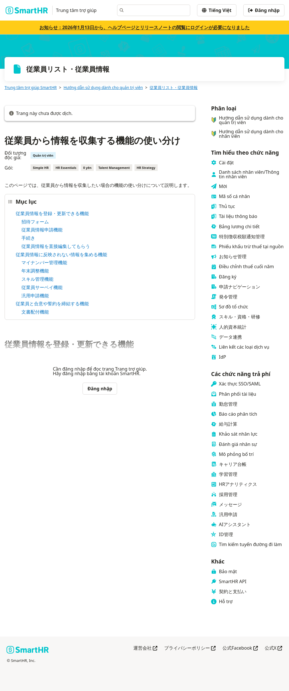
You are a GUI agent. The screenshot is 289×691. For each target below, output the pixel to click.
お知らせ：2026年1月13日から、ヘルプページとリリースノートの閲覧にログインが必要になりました (144, 27)
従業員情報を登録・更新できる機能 (52, 213)
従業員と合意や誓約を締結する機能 (52, 303)
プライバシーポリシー (190, 648)
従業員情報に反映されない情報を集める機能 (61, 254)
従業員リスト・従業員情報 (174, 87)
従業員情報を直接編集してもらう (55, 246)
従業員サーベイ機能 (42, 287)
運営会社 (145, 648)
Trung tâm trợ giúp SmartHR (31, 87)
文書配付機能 (35, 312)
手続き (28, 238)
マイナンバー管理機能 (44, 262)
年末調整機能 (35, 271)
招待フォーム (35, 222)
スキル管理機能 (37, 279)
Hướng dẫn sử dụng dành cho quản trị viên (103, 87)
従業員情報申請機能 (42, 230)
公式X (273, 648)
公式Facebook (240, 648)
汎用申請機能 (35, 295)
